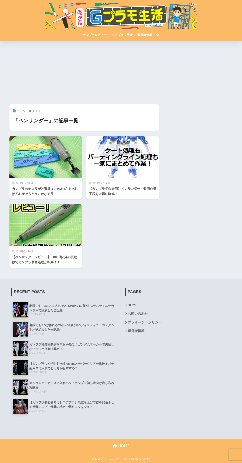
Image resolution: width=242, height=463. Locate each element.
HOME (133, 305)
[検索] (155, 35)
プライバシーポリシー (145, 322)
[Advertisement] (121, 74)
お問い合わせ (138, 314)
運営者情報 (136, 331)
